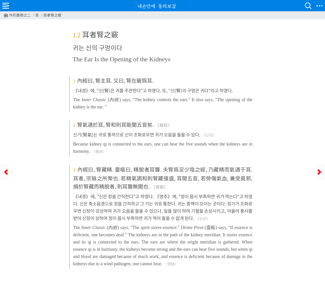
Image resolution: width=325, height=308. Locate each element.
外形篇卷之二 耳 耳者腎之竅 (32, 15)
